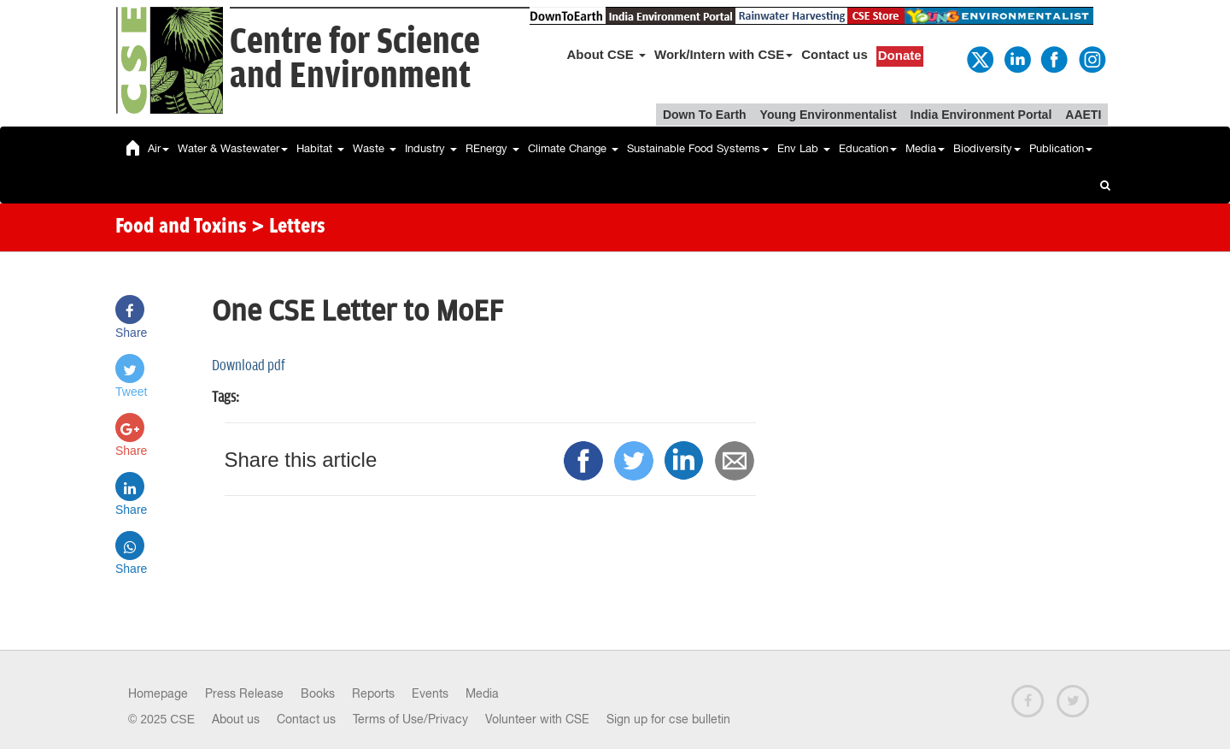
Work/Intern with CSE (723, 54)
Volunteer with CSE (537, 719)
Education (868, 148)
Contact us (834, 54)
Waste (374, 148)
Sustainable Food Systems (698, 148)
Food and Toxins (181, 227)
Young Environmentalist (828, 114)
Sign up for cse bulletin (668, 719)
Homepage (158, 693)
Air (158, 148)
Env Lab (803, 148)
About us (236, 719)
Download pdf (248, 365)
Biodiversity (987, 148)
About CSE (607, 54)
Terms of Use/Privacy (410, 719)
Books (318, 693)
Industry (431, 148)
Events (430, 693)
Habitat (320, 148)
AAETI (1083, 114)
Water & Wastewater (233, 148)
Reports (373, 693)
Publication (1060, 148)
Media (925, 148)
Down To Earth (705, 114)
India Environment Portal (981, 114)
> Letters (288, 227)
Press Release (244, 693)
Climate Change (573, 148)
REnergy (492, 148)
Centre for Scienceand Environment (355, 59)
